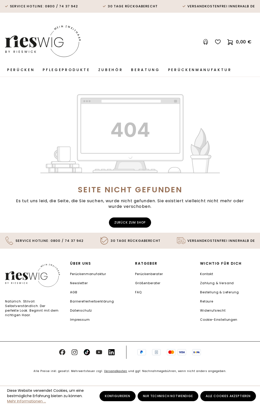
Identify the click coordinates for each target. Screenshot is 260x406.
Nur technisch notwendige (168, 396)
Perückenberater (149, 274)
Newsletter (79, 283)
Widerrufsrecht (213, 310)
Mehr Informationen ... (26, 401)
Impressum (80, 319)
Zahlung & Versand (217, 283)
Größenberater (147, 283)
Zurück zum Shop (130, 222)
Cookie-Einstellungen (218, 319)
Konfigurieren (117, 396)
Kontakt (206, 274)
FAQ (138, 292)
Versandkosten (115, 371)
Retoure (206, 301)
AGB (73, 292)
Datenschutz (81, 310)
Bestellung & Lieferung (219, 292)
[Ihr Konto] (206, 42)
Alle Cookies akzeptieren (228, 396)
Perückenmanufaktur (88, 274)
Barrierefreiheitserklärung (92, 301)
